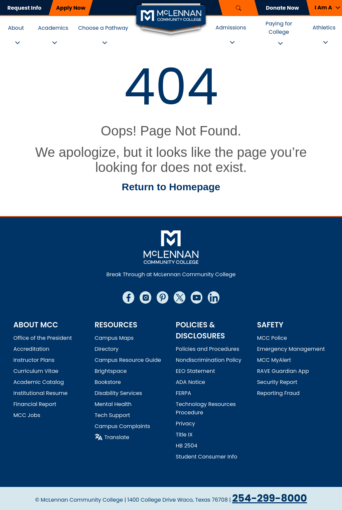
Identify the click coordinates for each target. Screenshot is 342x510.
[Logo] (171, 19)
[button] (324, 7)
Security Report (277, 382)
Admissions (230, 27)
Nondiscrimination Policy (208, 360)
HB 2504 (186, 445)
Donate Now (282, 8)
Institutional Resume (40, 393)
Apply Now (71, 8)
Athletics (324, 27)
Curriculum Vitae (35, 371)
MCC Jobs (26, 415)
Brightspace (111, 371)
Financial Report (34, 404)
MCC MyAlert (274, 360)
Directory (107, 349)
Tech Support (112, 415)
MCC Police (272, 338)
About (16, 28)
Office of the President (42, 338)
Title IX (184, 434)
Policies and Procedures (207, 349)
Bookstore (108, 382)
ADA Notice (190, 382)
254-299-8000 (269, 498)
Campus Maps (114, 338)
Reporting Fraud (278, 393)
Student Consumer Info (206, 457)
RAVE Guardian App (283, 371)
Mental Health (113, 404)
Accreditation (31, 349)
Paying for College (279, 28)
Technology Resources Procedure (206, 408)
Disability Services (118, 393)
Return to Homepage (171, 186)
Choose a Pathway (103, 28)
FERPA (183, 393)
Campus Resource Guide (128, 360)
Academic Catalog (38, 382)
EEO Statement (195, 371)
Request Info (24, 8)
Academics (53, 28)
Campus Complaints (122, 426)
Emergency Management (291, 349)
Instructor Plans (33, 360)
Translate (116, 437)
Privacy (185, 423)
